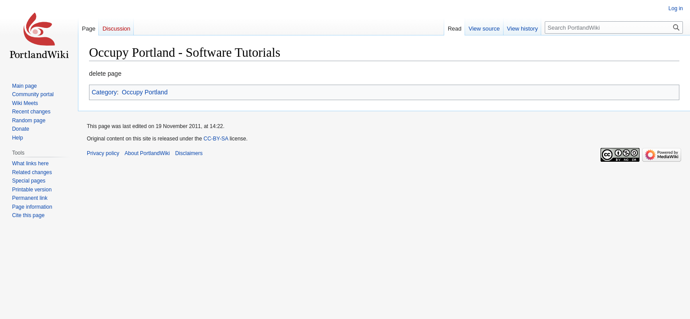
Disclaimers (188, 153)
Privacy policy (103, 153)
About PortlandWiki (147, 153)
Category (104, 92)
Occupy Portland (145, 92)
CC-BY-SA (215, 139)
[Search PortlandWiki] (614, 27)
